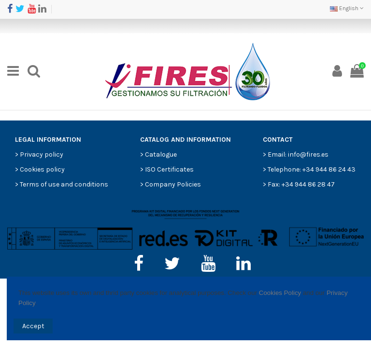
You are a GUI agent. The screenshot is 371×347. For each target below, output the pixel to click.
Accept (33, 326)
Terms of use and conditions (64, 184)
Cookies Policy (280, 292)
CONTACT (278, 139)
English (347, 8)
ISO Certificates (169, 169)
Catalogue (161, 154)
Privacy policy (41, 154)
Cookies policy (42, 169)
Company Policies (173, 184)
